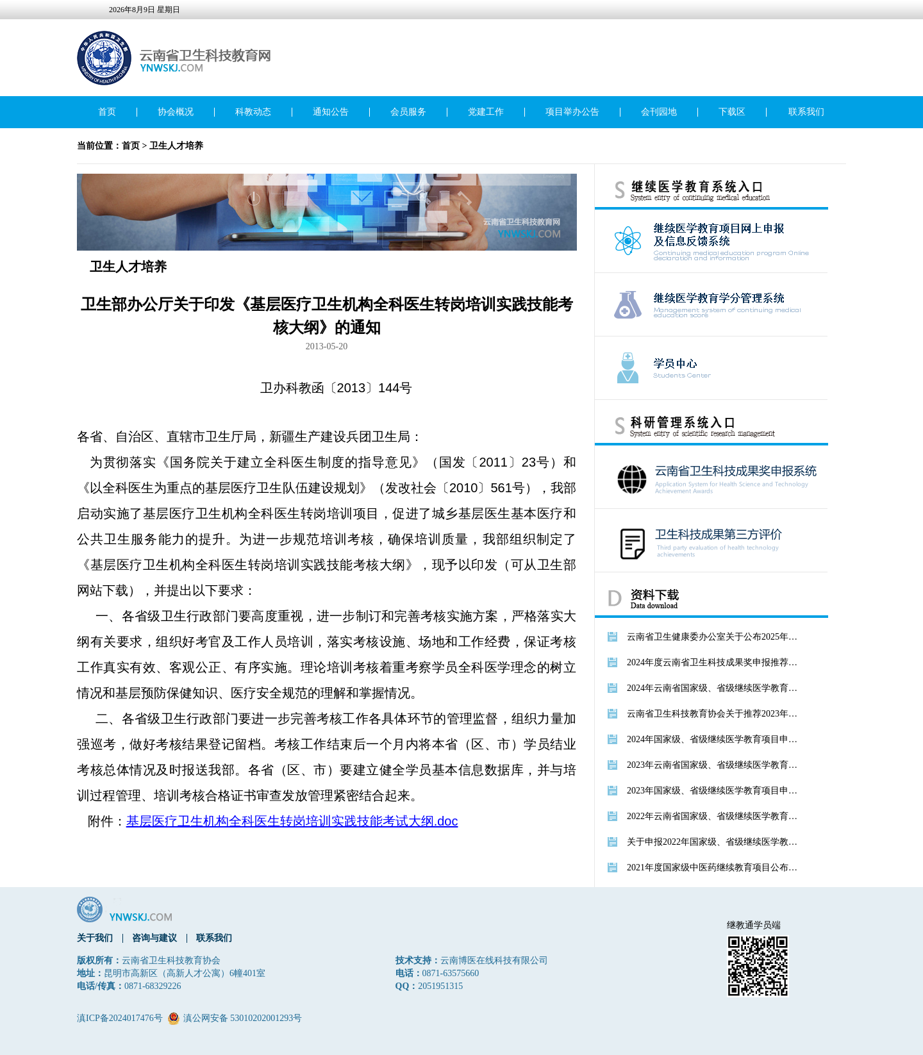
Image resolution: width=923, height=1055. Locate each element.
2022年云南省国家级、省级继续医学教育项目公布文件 (713, 816)
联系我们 (806, 112)
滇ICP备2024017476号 (120, 1018)
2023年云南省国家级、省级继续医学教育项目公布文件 (713, 765)
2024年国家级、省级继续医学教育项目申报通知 (713, 739)
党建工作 (486, 112)
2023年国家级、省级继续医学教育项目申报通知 (713, 790)
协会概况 (176, 112)
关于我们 (95, 938)
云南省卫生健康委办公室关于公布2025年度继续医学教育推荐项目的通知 (713, 637)
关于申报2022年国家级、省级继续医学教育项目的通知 (713, 842)
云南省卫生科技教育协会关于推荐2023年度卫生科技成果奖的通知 (713, 714)
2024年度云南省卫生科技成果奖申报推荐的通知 (713, 662)
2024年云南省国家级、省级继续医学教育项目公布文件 (713, 688)
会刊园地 (659, 112)
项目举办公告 (572, 112)
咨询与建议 (154, 938)
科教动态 (253, 112)
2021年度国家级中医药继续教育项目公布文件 (713, 867)
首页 (107, 112)
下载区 (732, 112)
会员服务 (408, 112)
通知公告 (331, 112)
